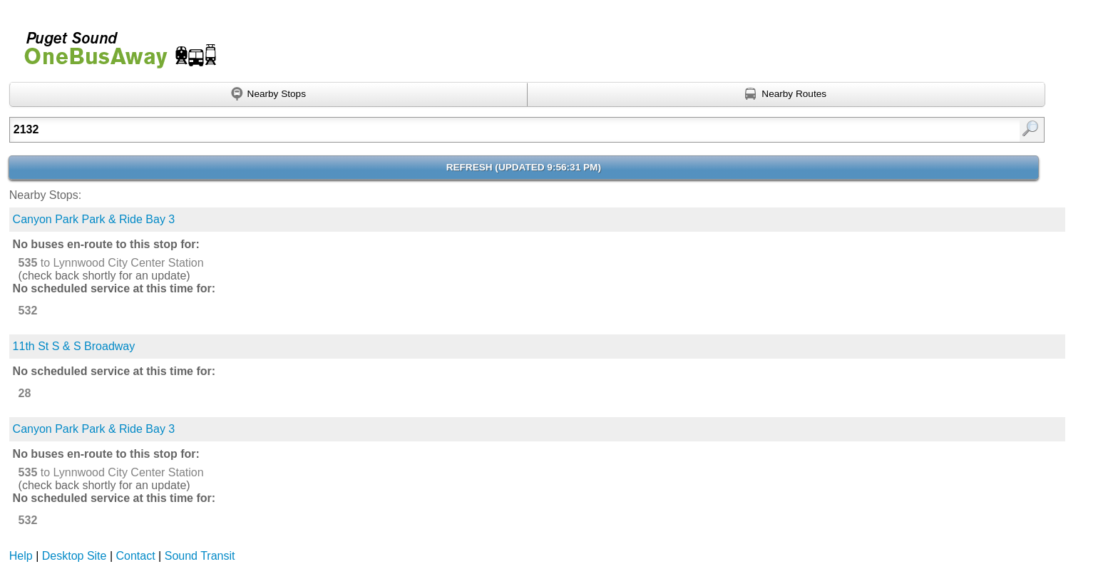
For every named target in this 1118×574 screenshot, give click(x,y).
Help (21, 556)
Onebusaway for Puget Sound (114, 43)
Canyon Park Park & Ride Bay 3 (94, 219)
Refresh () (523, 167)
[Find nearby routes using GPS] (786, 95)
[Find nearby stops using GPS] (268, 95)
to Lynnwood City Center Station (111, 263)
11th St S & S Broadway (74, 346)
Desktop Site (74, 556)
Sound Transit (200, 556)
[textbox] (451, 130)
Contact (135, 556)
